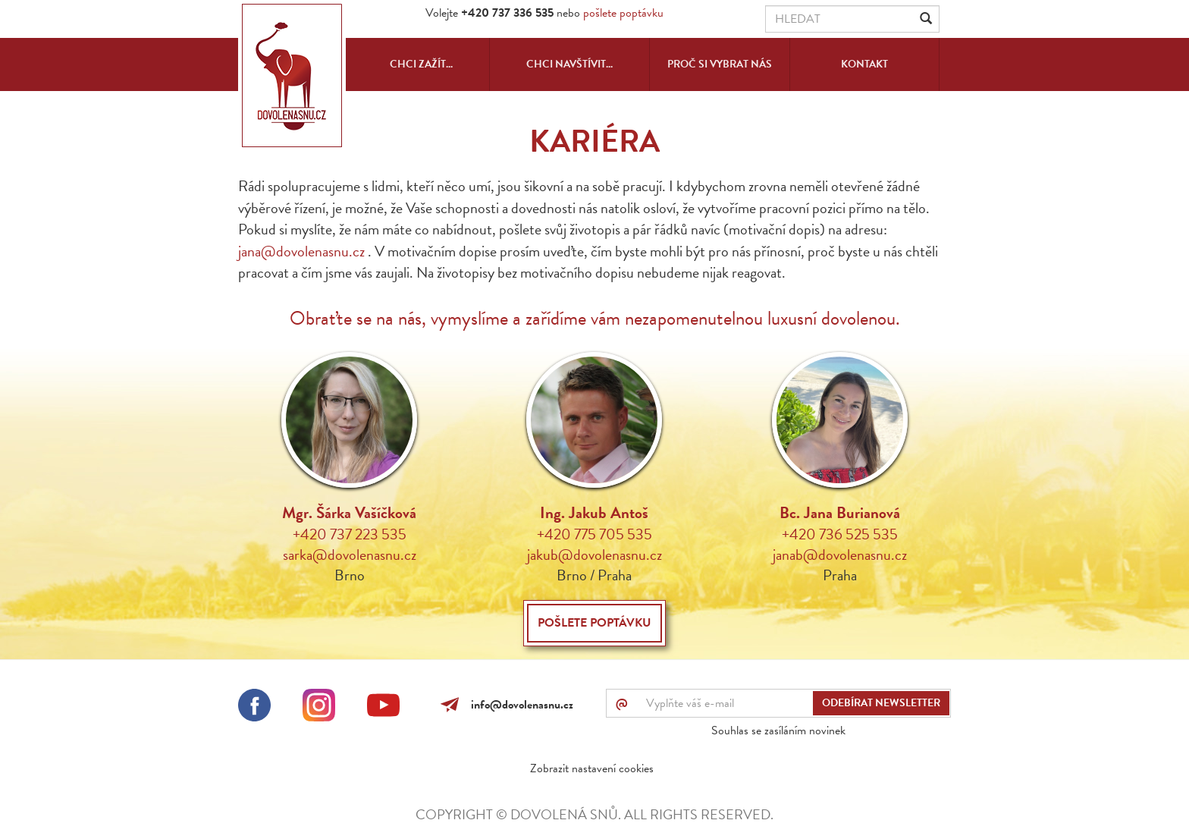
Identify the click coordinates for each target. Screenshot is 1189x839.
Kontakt (864, 64)
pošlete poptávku (623, 13)
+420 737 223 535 (349, 534)
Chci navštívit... (569, 64)
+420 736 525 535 (840, 534)
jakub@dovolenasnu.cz (594, 554)
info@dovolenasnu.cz (519, 705)
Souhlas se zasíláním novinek (778, 730)
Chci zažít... (421, 64)
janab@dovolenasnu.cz (840, 554)
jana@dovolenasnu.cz (301, 251)
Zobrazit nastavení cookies (592, 768)
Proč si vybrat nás (719, 64)
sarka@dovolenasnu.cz (349, 554)
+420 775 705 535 (594, 534)
